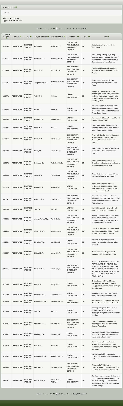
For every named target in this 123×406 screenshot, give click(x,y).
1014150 (6, 302)
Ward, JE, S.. (55, 175)
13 (54, 28)
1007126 (6, 231)
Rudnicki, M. (55, 119)
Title (105, 37)
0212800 (6, 46)
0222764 (6, 109)
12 (51, 28)
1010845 (6, 294)
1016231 (6, 323)
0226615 (6, 139)
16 (62, 28)
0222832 (6, 119)
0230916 (6, 187)
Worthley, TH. (56, 334)
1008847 (6, 253)
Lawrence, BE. (56, 294)
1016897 (6, 334)
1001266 (6, 209)
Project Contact (57, 37)
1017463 (6, 356)
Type (28, 37)
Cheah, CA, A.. (56, 199)
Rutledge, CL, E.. (57, 58)
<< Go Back (7, 13)
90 (70, 28)
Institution (73, 37)
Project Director (41, 37)
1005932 (6, 219)
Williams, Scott (56, 367)
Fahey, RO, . (55, 284)
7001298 (6, 367)
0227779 (6, 151)
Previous (39, 28)
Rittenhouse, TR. (57, 356)
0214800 (6, 70)
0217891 (6, 83)
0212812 (6, 58)
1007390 (6, 242)
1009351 (6, 269)
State (85, 37)
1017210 (6, 345)
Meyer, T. (54, 109)
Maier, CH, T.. (55, 46)
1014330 (6, 311)
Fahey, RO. (55, 345)
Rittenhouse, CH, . (57, 302)
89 (67, 28)
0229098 (6, 175)
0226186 (6, 128)
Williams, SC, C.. (57, 323)
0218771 (6, 96)
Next (74, 28)
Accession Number (6, 36)
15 (59, 28)
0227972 (6, 163)
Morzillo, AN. (55, 242)
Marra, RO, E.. (56, 70)
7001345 (6, 381)
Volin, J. (54, 96)
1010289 (6, 284)
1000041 (6, 199)
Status (16, 37)
